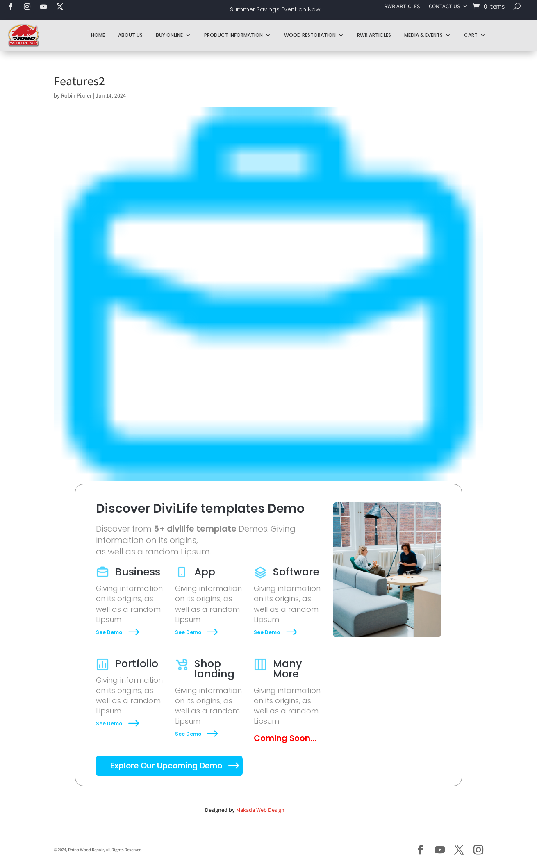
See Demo (109, 632)
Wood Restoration (310, 35)
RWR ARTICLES (402, 6)
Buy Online (169, 35)
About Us (130, 35)
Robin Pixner (76, 95)
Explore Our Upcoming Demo (166, 765)
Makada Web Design (260, 809)
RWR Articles (374, 35)
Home (98, 35)
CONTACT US (444, 6)
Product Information (233, 35)
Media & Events (423, 35)
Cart (471, 35)
